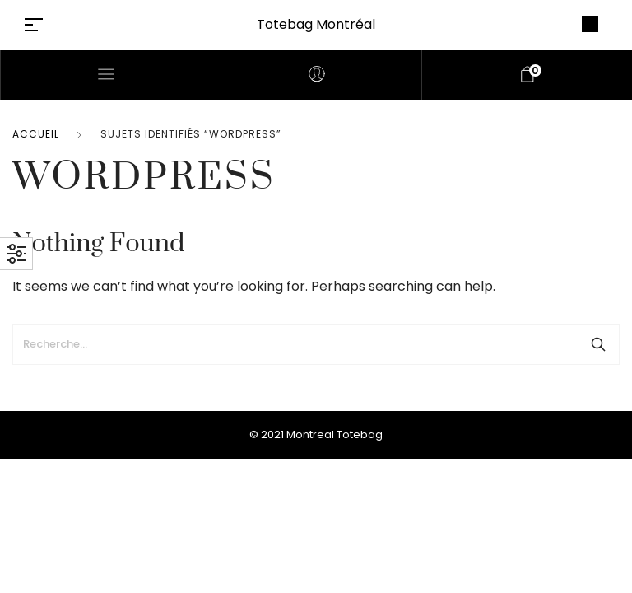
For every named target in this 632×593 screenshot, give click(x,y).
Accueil (35, 134)
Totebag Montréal (316, 24)
